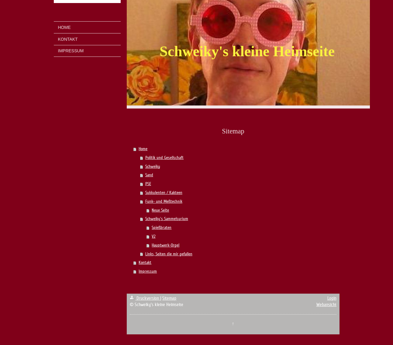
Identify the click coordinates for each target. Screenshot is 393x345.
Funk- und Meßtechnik (163, 201)
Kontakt (145, 262)
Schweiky (152, 166)
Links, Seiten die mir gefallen (168, 254)
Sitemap (169, 298)
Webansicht (326, 304)
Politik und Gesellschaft (164, 157)
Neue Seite (160, 210)
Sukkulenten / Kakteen (163, 192)
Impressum (148, 271)
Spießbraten (161, 227)
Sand (149, 175)
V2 (153, 236)
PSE (148, 183)
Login (331, 298)
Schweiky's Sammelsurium (166, 218)
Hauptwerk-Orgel (165, 245)
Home (143, 148)
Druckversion (145, 298)
